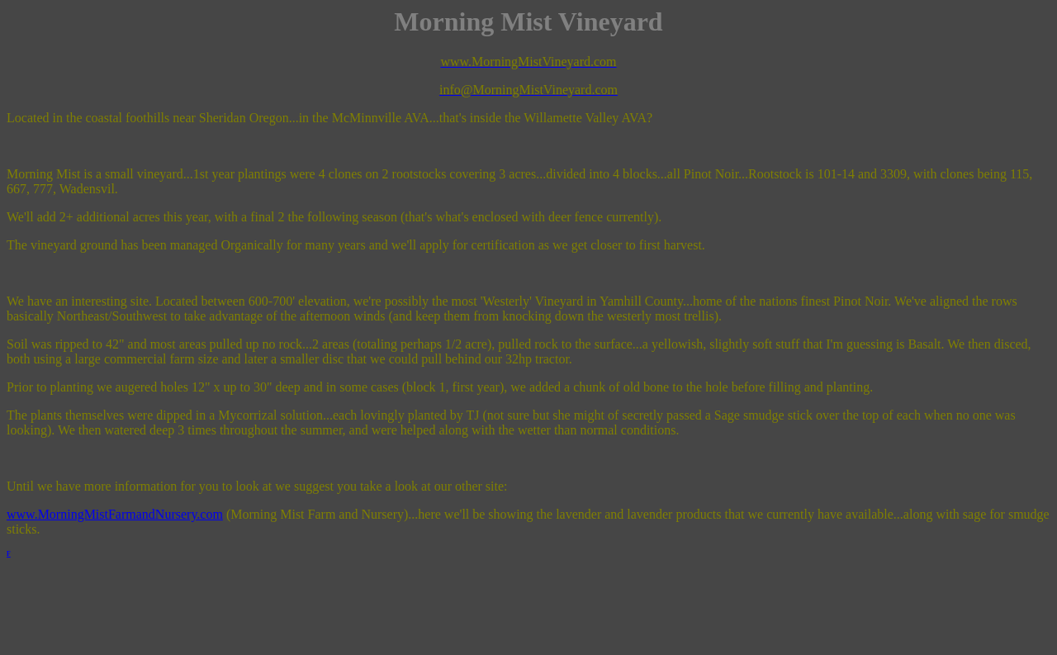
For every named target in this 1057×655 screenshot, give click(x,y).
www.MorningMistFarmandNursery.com (115, 514)
